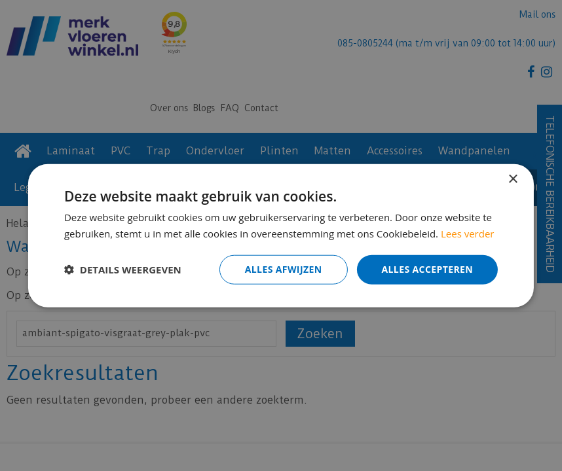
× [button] (512, 179)
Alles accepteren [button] (427, 269)
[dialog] (281, 235)
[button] (122, 269)
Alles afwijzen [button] (283, 269)
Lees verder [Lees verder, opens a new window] (468, 233)
